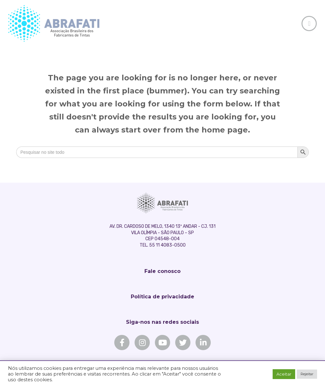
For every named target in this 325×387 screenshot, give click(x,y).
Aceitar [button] (283, 374)
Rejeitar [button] (307, 374)
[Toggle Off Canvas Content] (309, 23)
